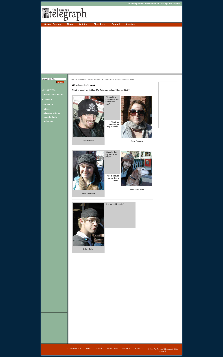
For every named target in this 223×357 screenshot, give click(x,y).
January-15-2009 (100, 79)
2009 (89, 79)
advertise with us (52, 113)
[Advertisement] (111, 49)
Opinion (83, 24)
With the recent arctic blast (122, 79)
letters (47, 109)
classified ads (50, 117)
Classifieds (99, 24)
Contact (116, 24)
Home (73, 79)
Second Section (52, 24)
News (70, 24)
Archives (130, 24)
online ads (48, 121)
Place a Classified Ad (53, 94)
